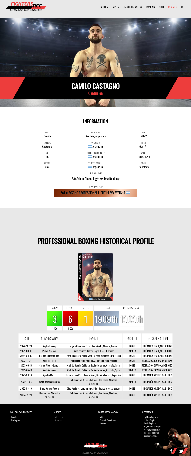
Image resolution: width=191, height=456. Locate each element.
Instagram (15, 420)
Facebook (15, 417)
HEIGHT (144, 142)
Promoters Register (152, 429)
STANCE (143, 163)
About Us (59, 417)
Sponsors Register (151, 436)
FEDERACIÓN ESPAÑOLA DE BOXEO (157, 365)
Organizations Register (153, 426)
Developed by (96, 453)
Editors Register (150, 420)
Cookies (103, 423)
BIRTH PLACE (95, 132)
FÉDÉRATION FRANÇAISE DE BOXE (157, 346)
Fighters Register (151, 417)
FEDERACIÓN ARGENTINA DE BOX (157, 375)
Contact (59, 420)
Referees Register (151, 432)
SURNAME (47, 142)
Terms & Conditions (108, 420)
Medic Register (150, 423)
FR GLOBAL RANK (96, 173)
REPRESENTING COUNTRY (96, 152)
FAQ (101, 417)
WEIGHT (144, 152)
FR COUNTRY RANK (96, 187)
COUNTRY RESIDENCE (95, 163)
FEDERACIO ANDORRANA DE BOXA (157, 360)
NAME (47, 132)
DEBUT (144, 132)
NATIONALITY (95, 142)
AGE (47, 152)
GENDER (47, 163)
